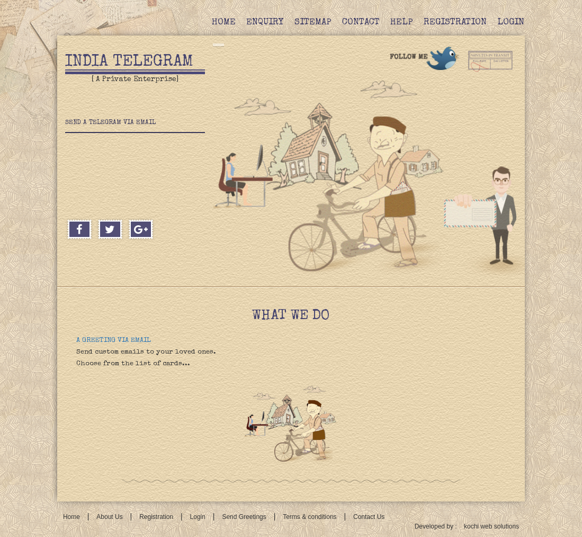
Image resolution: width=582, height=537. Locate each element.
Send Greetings (244, 517)
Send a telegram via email (110, 123)
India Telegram (129, 63)
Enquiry (265, 22)
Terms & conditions (309, 517)
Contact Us (368, 517)
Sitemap (313, 22)
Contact (361, 22)
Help (401, 22)
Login (510, 22)
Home (224, 22)
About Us (109, 517)
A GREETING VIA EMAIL (113, 340)
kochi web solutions (491, 526)
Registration (455, 22)
